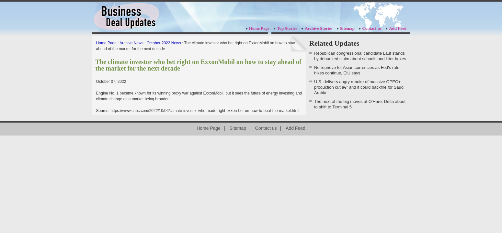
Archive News (131, 43)
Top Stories (287, 28)
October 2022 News (164, 43)
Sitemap (347, 28)
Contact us (372, 28)
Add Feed (397, 28)
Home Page (259, 28)
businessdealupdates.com (126, 17)
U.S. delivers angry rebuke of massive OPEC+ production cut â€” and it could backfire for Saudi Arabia (359, 87)
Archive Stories (318, 28)
